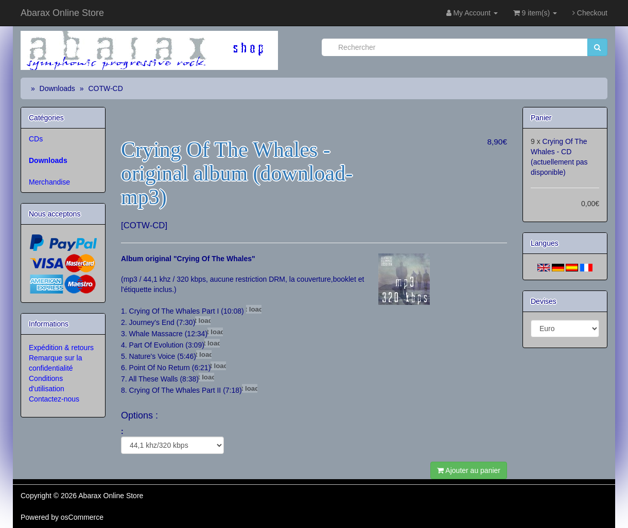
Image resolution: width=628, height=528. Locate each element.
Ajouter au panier (468, 470)
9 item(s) (535, 13)
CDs (36, 139)
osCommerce (82, 517)
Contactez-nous (54, 399)
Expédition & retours (61, 347)
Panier (541, 118)
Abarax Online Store (62, 13)
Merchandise (49, 182)
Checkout (589, 13)
